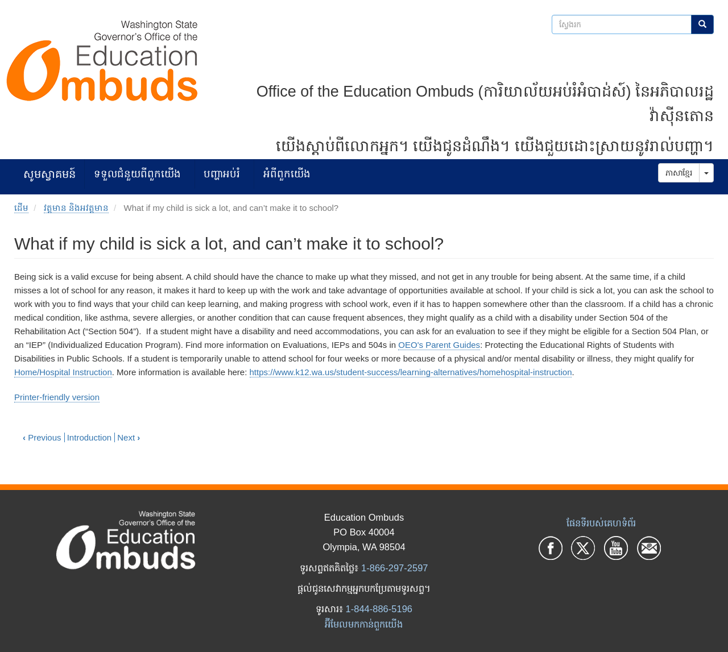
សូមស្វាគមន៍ (49, 174)
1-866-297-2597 (394, 568)
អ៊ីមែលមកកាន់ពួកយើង (364, 624)
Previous (42, 437)
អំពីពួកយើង (287, 173)
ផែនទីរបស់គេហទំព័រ (601, 523)
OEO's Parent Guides (439, 345)
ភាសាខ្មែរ (678, 172)
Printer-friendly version (57, 397)
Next (128, 437)
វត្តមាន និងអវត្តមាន (76, 208)
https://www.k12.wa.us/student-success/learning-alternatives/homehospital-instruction (411, 372)
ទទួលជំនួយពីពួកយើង (137, 173)
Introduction (89, 437)
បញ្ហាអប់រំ (222, 173)
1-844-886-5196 (379, 609)
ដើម (21, 208)
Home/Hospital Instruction (63, 372)
